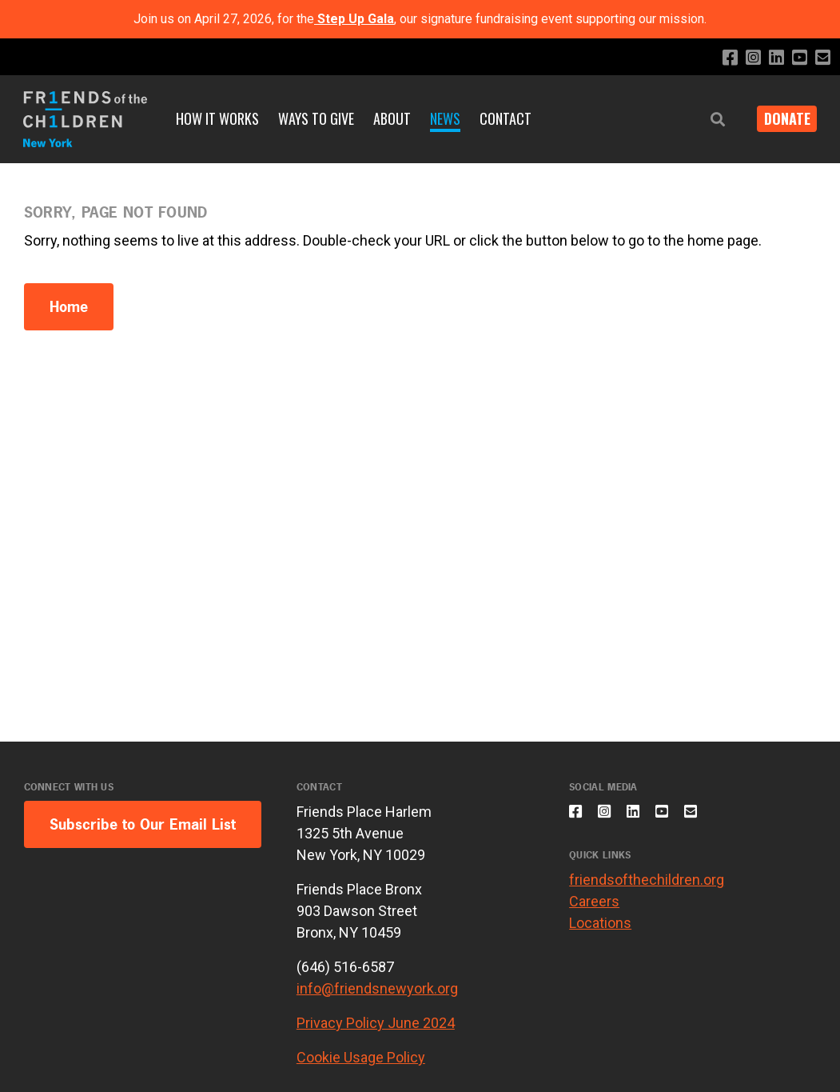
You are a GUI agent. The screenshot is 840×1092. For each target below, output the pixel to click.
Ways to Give (316, 118)
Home (69, 307)
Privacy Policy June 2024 (376, 1022)
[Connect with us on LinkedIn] (770, 58)
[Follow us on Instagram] (744, 58)
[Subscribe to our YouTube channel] (795, 58)
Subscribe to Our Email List (143, 824)
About (392, 118)
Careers (594, 910)
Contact (505, 118)
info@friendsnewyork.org (377, 988)
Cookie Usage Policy (361, 1057)
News (445, 118)
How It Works (217, 118)
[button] (706, 119)
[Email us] (821, 58)
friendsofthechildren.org (646, 889)
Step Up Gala (355, 18)
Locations (600, 932)
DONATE (781, 118)
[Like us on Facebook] (719, 58)
